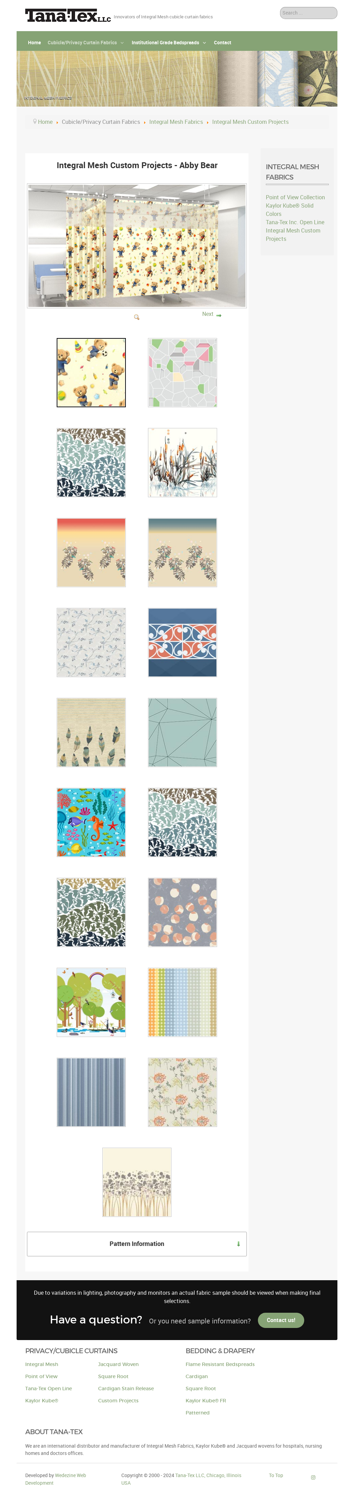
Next (208, 314)
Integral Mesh (41, 1364)
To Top (276, 1475)
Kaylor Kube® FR (206, 1401)
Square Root (113, 1377)
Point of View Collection (295, 197)
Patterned (198, 1413)
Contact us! (281, 1320)
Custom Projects (118, 1401)
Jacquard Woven (118, 1364)
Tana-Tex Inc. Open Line (295, 222)
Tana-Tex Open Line (48, 1389)
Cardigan (197, 1377)
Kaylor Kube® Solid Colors (290, 209)
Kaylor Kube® (41, 1401)
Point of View (41, 1377)
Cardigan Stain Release (126, 1389)
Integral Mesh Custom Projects (293, 234)
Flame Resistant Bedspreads (220, 1364)
